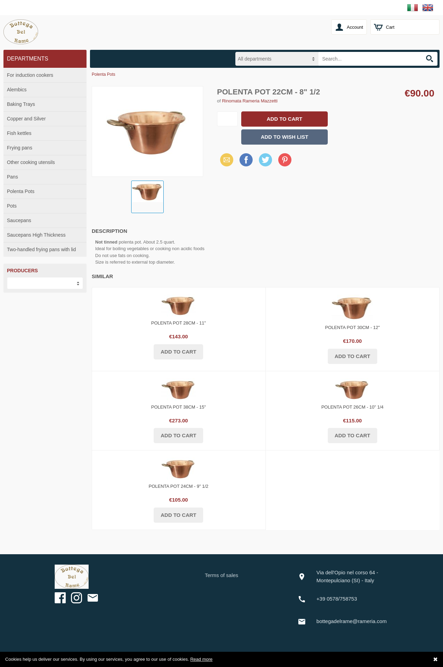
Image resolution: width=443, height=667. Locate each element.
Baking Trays (21, 104)
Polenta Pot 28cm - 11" (178, 323)
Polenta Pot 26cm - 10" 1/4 (352, 407)
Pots (12, 206)
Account (355, 27)
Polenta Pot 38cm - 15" (178, 407)
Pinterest (284, 159)
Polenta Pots (20, 191)
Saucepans (19, 220)
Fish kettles (19, 133)
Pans (12, 177)
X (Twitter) (265, 162)
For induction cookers (30, 75)
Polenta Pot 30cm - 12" (352, 327)
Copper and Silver (26, 118)
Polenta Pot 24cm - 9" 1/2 (178, 486)
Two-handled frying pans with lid (41, 249)
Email (224, 159)
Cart (390, 27)
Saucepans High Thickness (36, 235)
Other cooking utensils (31, 162)
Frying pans (19, 147)
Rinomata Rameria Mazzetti (249, 100)
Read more (201, 659)
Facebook (246, 159)
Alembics (17, 89)
